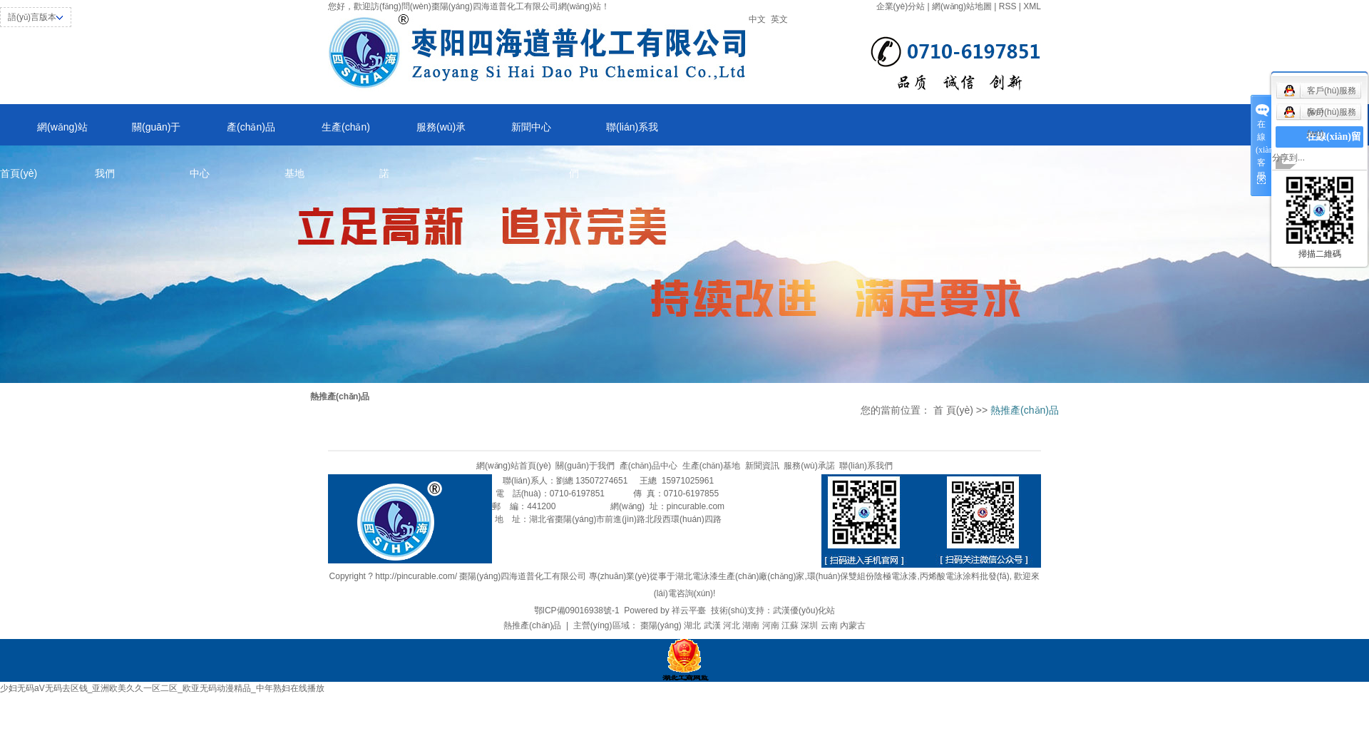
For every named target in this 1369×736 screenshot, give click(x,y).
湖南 (750, 625)
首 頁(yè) (953, 410)
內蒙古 (853, 625)
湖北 (692, 625)
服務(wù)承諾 (422, 133)
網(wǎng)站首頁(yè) (44, 133)
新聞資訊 (762, 466)
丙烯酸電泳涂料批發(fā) (965, 576)
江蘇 (790, 625)
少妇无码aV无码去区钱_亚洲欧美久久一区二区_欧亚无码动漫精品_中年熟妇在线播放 (162, 688)
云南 (829, 625)
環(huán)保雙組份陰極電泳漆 (862, 576)
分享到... (1288, 158)
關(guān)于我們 (137, 133)
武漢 (712, 625)
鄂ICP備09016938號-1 (577, 610)
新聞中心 (531, 127)
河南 (770, 625)
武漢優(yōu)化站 (804, 610)
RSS (1008, 6)
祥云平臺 (689, 610)
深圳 (809, 625)
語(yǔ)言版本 (32, 17)
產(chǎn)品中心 (232, 133)
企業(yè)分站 (901, 6)
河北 (731, 625)
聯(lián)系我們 (613, 133)
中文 (757, 19)
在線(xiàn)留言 (1333, 147)
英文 (779, 19)
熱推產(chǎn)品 (532, 625)
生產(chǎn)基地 (327, 133)
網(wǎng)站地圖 (962, 6)
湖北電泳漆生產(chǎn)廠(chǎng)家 (739, 576)
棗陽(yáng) (661, 625)
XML (1032, 6)
